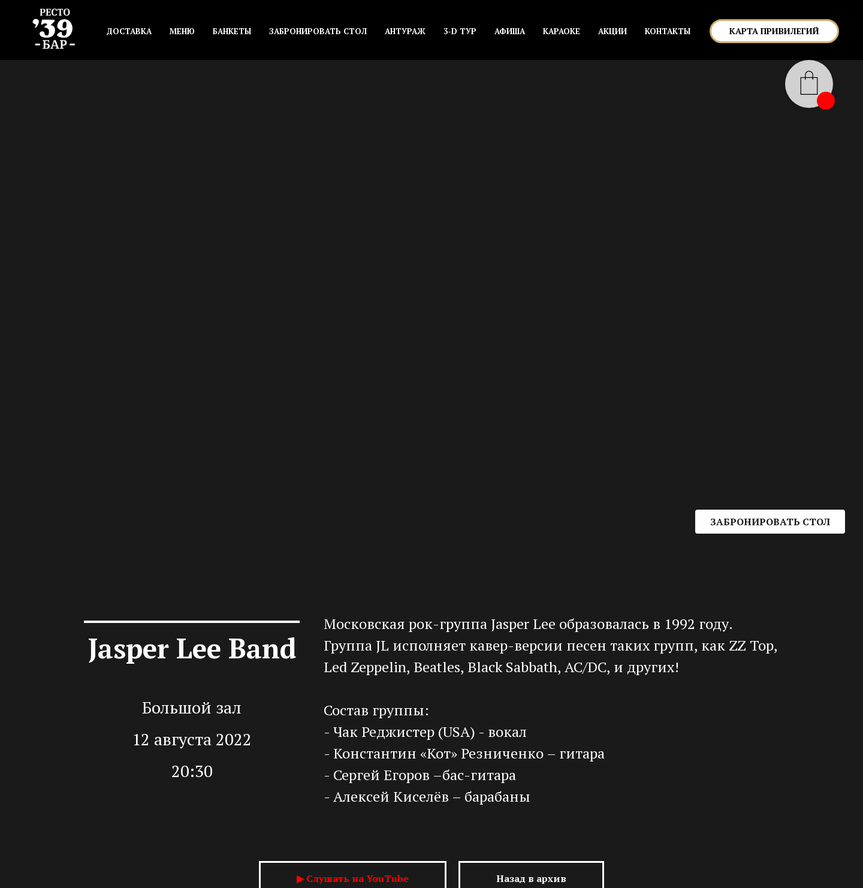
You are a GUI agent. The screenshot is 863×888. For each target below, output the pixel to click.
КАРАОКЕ (561, 31)
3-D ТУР (459, 31)
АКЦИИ (612, 31)
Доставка (129, 31)
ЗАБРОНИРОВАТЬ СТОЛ (318, 31)
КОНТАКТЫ (667, 31)
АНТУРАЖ (405, 31)
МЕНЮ (182, 31)
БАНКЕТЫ (232, 31)
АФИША (509, 31)
